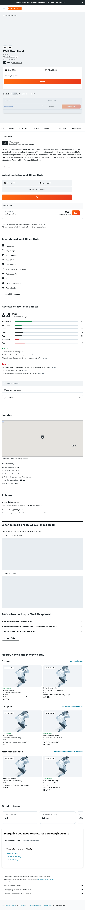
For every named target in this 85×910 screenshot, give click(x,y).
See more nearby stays (75, 661)
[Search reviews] (44, 383)
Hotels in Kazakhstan (35, 905)
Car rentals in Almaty (14, 857)
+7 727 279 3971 (9, 59)
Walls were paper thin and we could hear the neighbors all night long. (29, 367)
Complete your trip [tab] (12, 840)
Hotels (14, 905)
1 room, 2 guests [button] (11, 76)
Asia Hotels (22, 905)
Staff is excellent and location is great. (18, 355)
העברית (61, 2)
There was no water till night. (15, 370)
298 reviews (17, 62)
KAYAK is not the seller (43, 885)
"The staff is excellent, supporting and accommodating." (24, 358)
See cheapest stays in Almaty (72, 706)
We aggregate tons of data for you (43, 889)
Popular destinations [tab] (31, 840)
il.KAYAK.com (6, 905)
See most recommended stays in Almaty (68, 751)
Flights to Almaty (12, 854)
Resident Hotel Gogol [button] (51, 735)
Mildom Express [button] (8, 690)
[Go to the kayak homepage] (15, 8)
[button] (82, 2)
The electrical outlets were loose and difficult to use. (23, 374)
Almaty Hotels (48, 905)
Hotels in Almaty (12, 860)
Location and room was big (15, 352)
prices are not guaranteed (46, 879)
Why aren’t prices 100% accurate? (43, 893)
